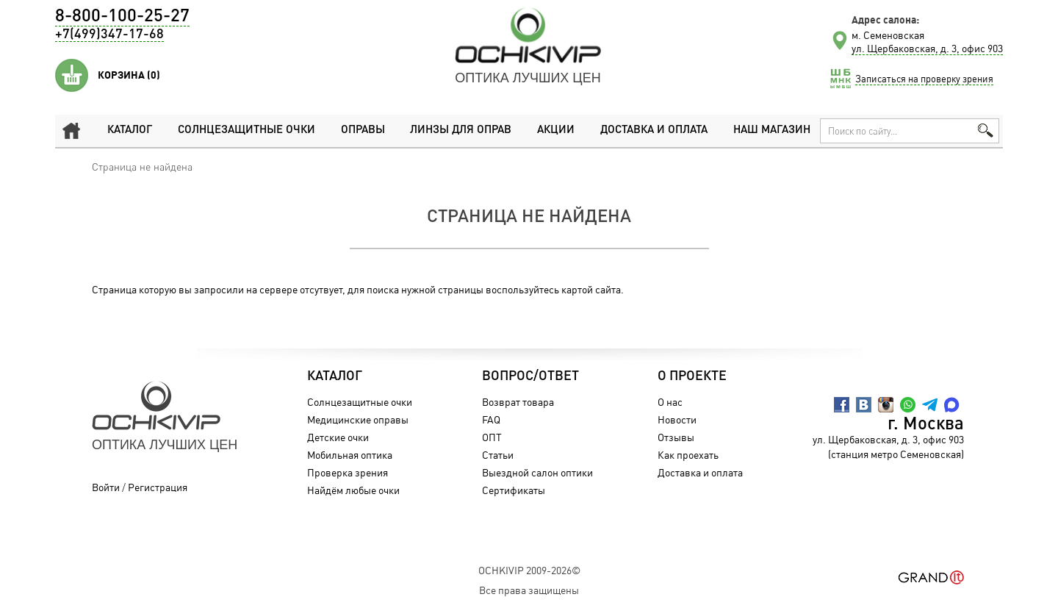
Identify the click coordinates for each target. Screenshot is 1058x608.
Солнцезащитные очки (245, 130)
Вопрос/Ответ (530, 376)
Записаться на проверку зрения (924, 79)
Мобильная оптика (349, 454)
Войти (106, 487)
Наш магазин (771, 130)
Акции (556, 130)
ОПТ (492, 437)
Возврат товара (518, 402)
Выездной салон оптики (537, 472)
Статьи (498, 454)
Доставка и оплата (654, 130)
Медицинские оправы (358, 419)
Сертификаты (513, 490)
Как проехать (688, 454)
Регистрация (157, 487)
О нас (670, 402)
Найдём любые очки (353, 490)
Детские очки (338, 437)
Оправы (362, 130)
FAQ (491, 419)
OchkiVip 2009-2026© (529, 570)
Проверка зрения (347, 472)
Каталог (129, 130)
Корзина (129, 75)
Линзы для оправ (460, 130)
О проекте (692, 376)
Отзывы (676, 437)
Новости (677, 419)
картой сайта (591, 289)
